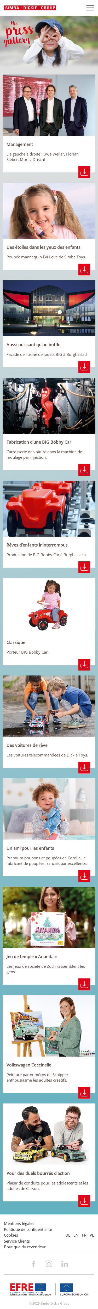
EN (75, 1235)
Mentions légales (19, 1223)
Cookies (11, 1235)
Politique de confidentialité (28, 1229)
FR (84, 1235)
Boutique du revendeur (25, 1246)
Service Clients (17, 1241)
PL (92, 1235)
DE (67, 1235)
